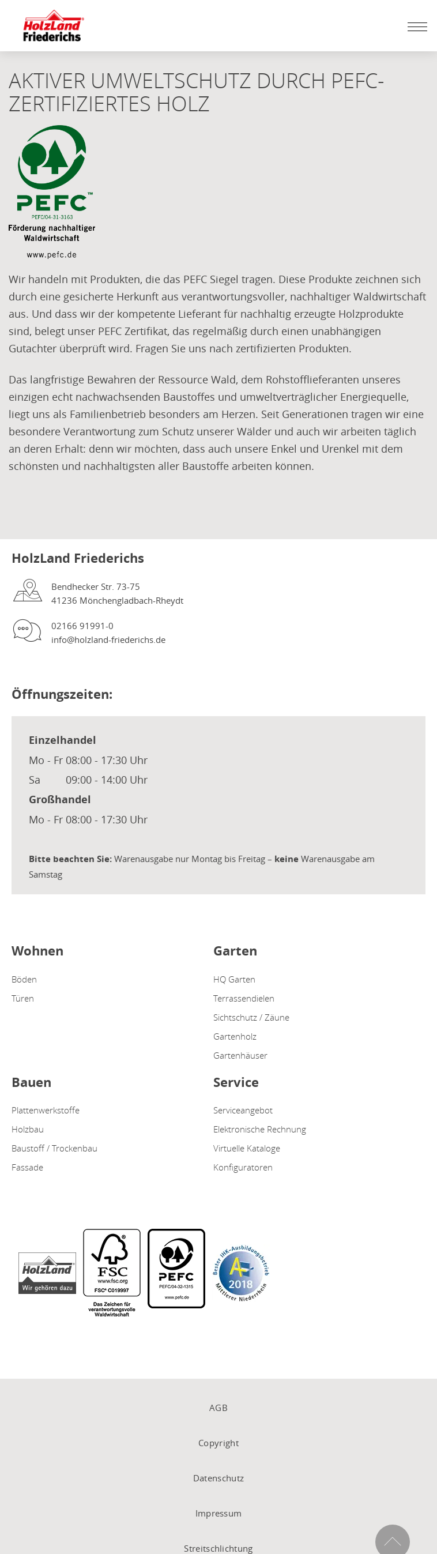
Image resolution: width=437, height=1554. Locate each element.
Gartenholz (235, 1036)
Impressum (218, 1513)
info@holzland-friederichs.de (108, 639)
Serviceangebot (243, 1110)
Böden (24, 979)
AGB (218, 1407)
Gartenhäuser (240, 1055)
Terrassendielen (243, 998)
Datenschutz (218, 1478)
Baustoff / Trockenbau (54, 1148)
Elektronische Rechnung (259, 1129)
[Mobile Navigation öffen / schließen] (415, 26)
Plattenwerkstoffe (46, 1110)
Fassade (27, 1167)
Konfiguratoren (243, 1167)
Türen (23, 998)
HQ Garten (234, 979)
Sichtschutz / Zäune (251, 1017)
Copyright (218, 1442)
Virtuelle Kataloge (246, 1148)
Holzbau (28, 1129)
